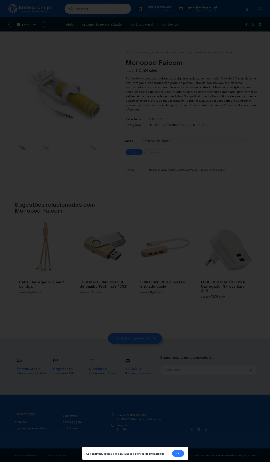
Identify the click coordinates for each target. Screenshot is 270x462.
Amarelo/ (154, 170)
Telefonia (185, 52)
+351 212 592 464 (159, 7)
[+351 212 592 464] (140, 9)
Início (69, 24)
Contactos (170, 24)
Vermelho (192, 170)
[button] (26, 24)
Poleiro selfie (201, 52)
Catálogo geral (141, 24)
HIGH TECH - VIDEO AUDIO (162, 52)
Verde (180, 170)
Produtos (140, 52)
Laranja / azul (216, 170)
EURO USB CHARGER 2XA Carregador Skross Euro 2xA (223, 286)
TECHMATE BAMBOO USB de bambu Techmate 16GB (103, 284)
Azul (163, 170)
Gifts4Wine (70, 428)
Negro (172, 170)
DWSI (252, 455)
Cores (129, 141)
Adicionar (155, 152)
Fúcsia (203, 170)
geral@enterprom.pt (202, 7)
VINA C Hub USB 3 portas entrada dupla (162, 284)
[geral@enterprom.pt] (181, 9)
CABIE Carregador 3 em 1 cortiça (41, 284)
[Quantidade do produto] (134, 152)
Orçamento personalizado (102, 24)
